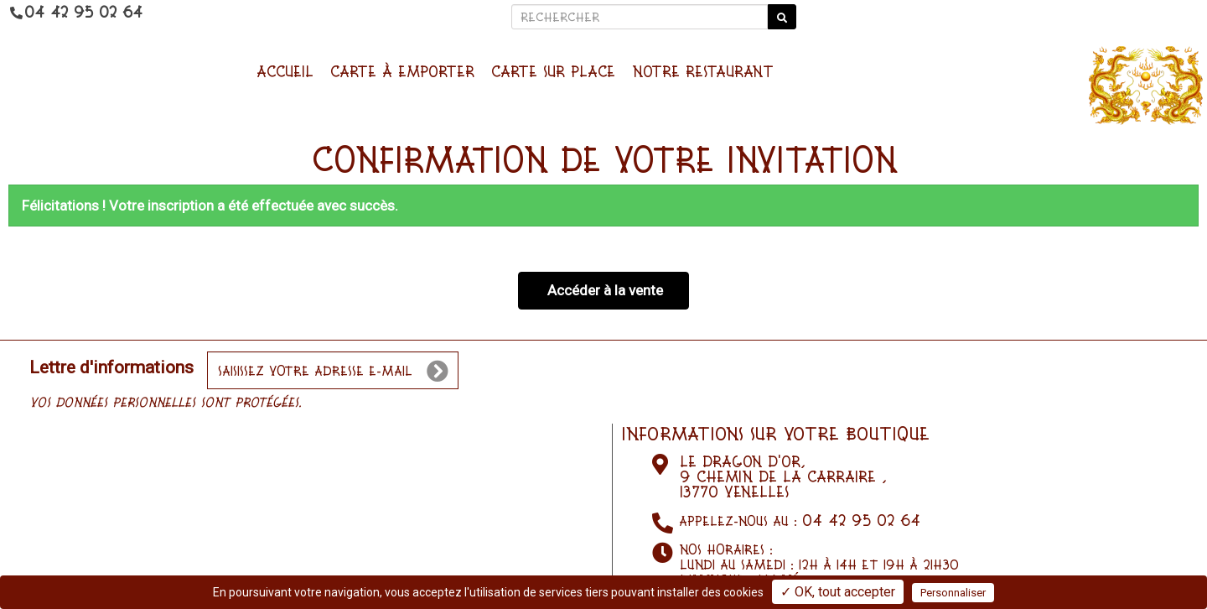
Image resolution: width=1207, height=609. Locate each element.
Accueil (284, 71)
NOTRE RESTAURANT (703, 71)
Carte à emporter (402, 71)
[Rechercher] (639, 16)
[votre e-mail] (332, 370)
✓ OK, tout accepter (837, 592)
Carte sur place (553, 71)
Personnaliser (953, 592)
